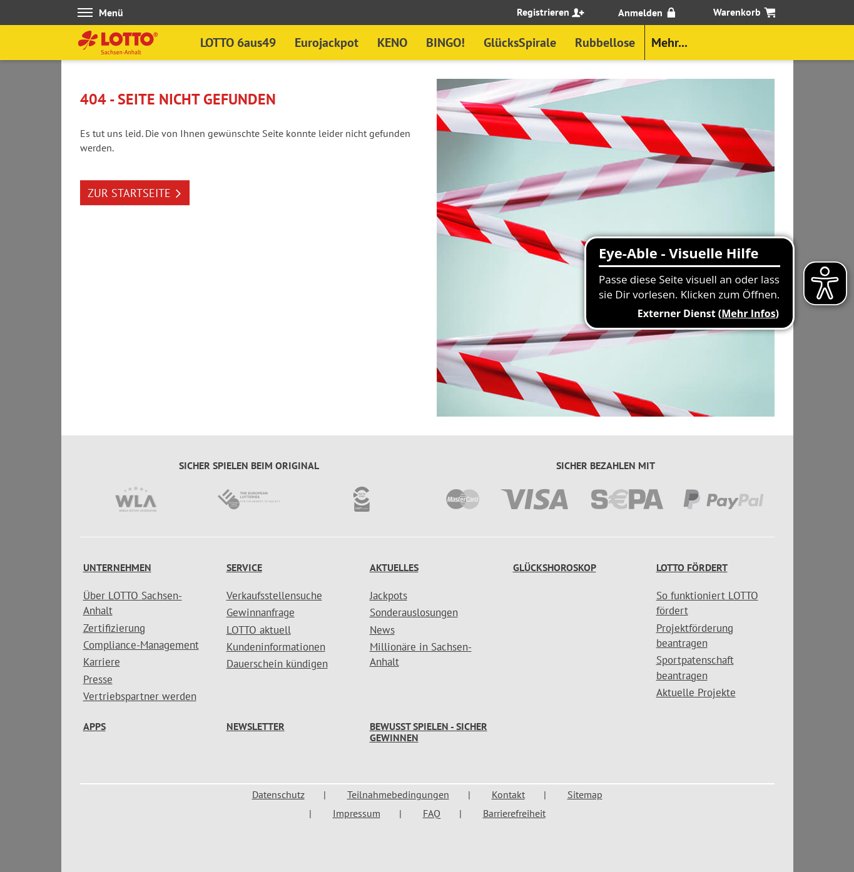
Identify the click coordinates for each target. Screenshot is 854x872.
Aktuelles (394, 567)
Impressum (356, 813)
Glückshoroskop (554, 567)
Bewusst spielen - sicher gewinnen (428, 732)
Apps (94, 726)
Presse (98, 679)
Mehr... (669, 42)
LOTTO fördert (692, 567)
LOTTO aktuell (258, 630)
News (382, 630)
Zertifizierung (114, 628)
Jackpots (388, 595)
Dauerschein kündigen (277, 664)
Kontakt (508, 794)
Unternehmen (117, 567)
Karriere (101, 662)
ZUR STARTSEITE (135, 193)
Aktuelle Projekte (696, 692)
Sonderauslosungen (414, 612)
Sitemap (584, 794)
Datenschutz (278, 794)
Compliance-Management (141, 645)
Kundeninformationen (275, 647)
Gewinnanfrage (260, 612)
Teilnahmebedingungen (398, 794)
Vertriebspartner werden (139, 696)
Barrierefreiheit (514, 813)
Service (244, 567)
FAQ (431, 813)
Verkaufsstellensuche (274, 595)
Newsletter (255, 726)
